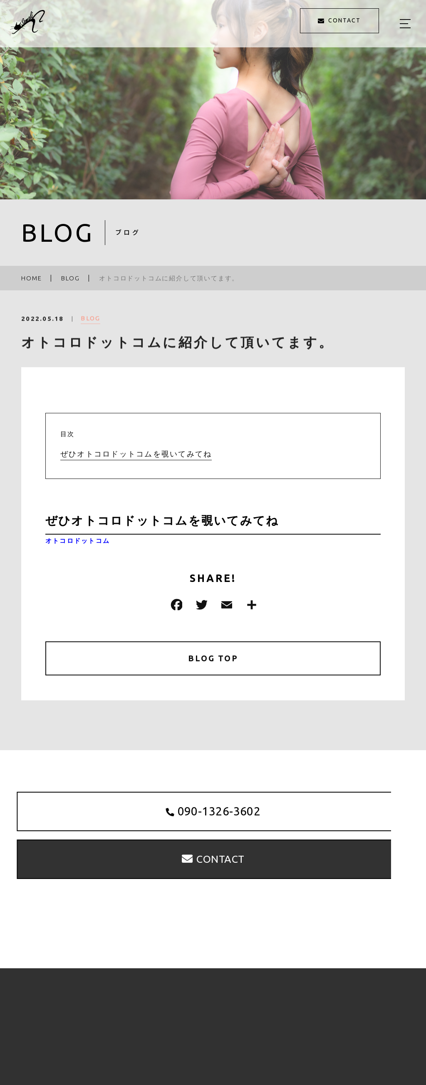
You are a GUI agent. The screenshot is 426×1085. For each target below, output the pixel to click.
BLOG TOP (213, 658)
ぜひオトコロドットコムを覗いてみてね (136, 454)
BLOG (90, 322)
